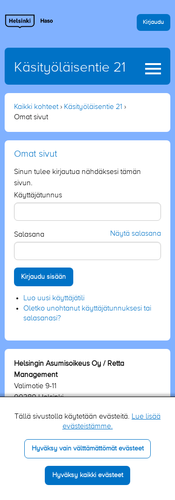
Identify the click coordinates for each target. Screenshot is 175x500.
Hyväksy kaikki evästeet (87, 475)
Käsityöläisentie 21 (70, 68)
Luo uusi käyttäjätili (53, 298)
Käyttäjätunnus (38, 195)
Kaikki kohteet (36, 107)
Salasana (29, 235)
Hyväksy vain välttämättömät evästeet (88, 448)
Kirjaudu (153, 22)
